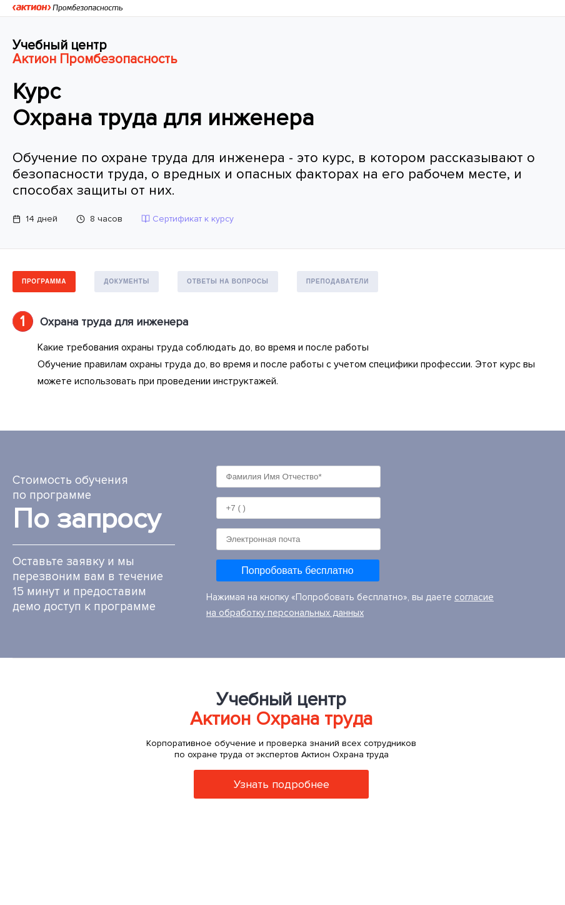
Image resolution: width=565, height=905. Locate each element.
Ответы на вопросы (228, 281)
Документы (126, 281)
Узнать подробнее (281, 784)
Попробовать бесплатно (297, 570)
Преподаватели (337, 281)
